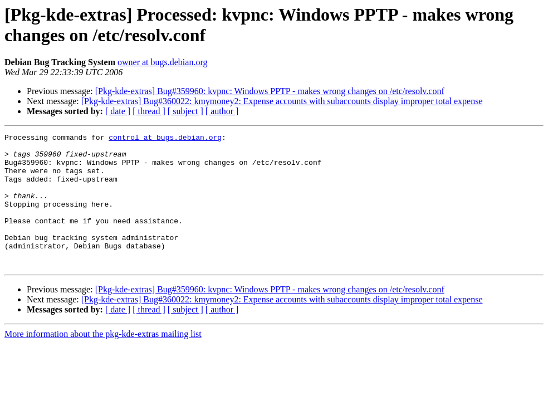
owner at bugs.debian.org (162, 62)
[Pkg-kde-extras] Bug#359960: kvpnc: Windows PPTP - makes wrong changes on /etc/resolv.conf (269, 91)
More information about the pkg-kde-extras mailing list (103, 360)
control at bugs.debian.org (165, 139)
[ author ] (222, 111)
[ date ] (117, 111)
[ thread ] (149, 111)
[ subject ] (185, 111)
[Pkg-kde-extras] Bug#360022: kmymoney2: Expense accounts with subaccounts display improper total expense (282, 101)
